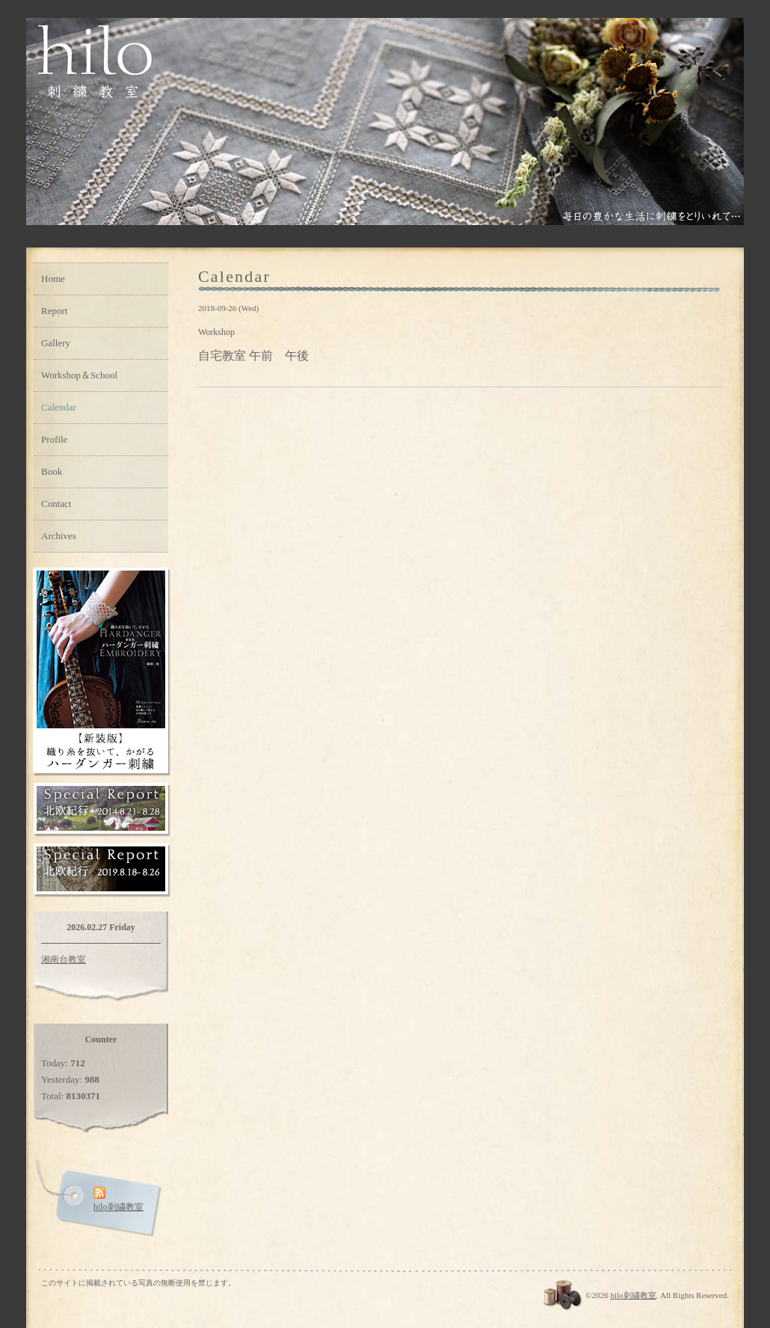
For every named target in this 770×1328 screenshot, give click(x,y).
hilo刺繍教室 (633, 1295)
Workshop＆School (79, 375)
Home (53, 278)
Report (54, 310)
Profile (54, 439)
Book (51, 471)
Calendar (58, 407)
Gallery (55, 342)
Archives (58, 535)
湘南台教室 (63, 959)
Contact (56, 503)
